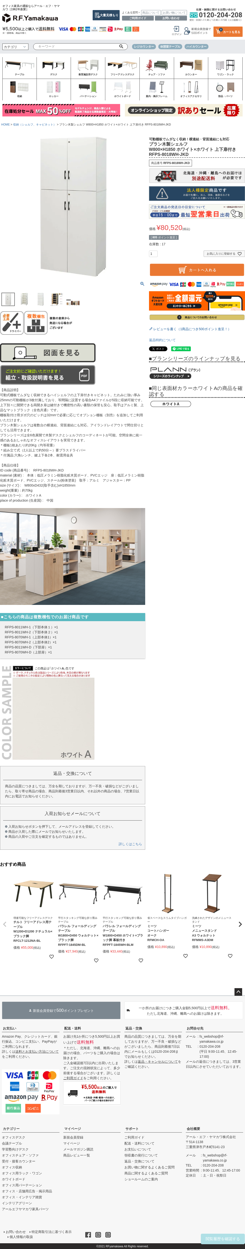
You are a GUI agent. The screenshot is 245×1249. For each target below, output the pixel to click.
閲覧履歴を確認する (223, 1239)
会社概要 (193, 1129)
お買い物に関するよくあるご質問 (149, 1167)
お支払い (9, 1028)
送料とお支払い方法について (37, 1051)
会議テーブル (12, 1143)
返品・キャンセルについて (158, 1061)
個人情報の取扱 (21, 1237)
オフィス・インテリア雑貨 (22, 1197)
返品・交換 (133, 1028)
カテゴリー (11, 1129)
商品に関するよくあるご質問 (146, 1173)
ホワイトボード (13, 1179)
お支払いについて (137, 1149)
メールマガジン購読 (78, 1149)
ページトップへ (238, 992)
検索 (121, 46)
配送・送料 (72, 1028)
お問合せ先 (195, 1028)
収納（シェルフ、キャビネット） (34, 124)
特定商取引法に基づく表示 (52, 1232)
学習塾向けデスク (15, 1149)
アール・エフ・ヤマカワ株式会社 (211, 1137)
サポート (132, 1129)
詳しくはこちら (130, 844)
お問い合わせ (171, 18)
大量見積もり (109, 15)
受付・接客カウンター (18, 1161)
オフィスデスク (13, 1137)
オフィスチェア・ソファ (20, 1155)
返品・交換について (139, 1161)
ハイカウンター (196, 46)
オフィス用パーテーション (22, 1185)
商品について (151, 12)
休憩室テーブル (170, 46)
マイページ (72, 1129)
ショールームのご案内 (141, 1179)
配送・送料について (139, 1143)
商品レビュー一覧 (76, 1155)
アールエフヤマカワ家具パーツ (25, 1209)
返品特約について (162, 340)
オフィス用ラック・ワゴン (22, 1173)
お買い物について (174, 12)
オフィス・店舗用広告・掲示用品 (27, 1191)
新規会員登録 (73, 1137)
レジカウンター (144, 46)
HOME (5, 124)
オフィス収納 (12, 1167)
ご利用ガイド (137, 18)
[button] (5, 924)
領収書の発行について (141, 1155)
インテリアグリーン (17, 1203)
